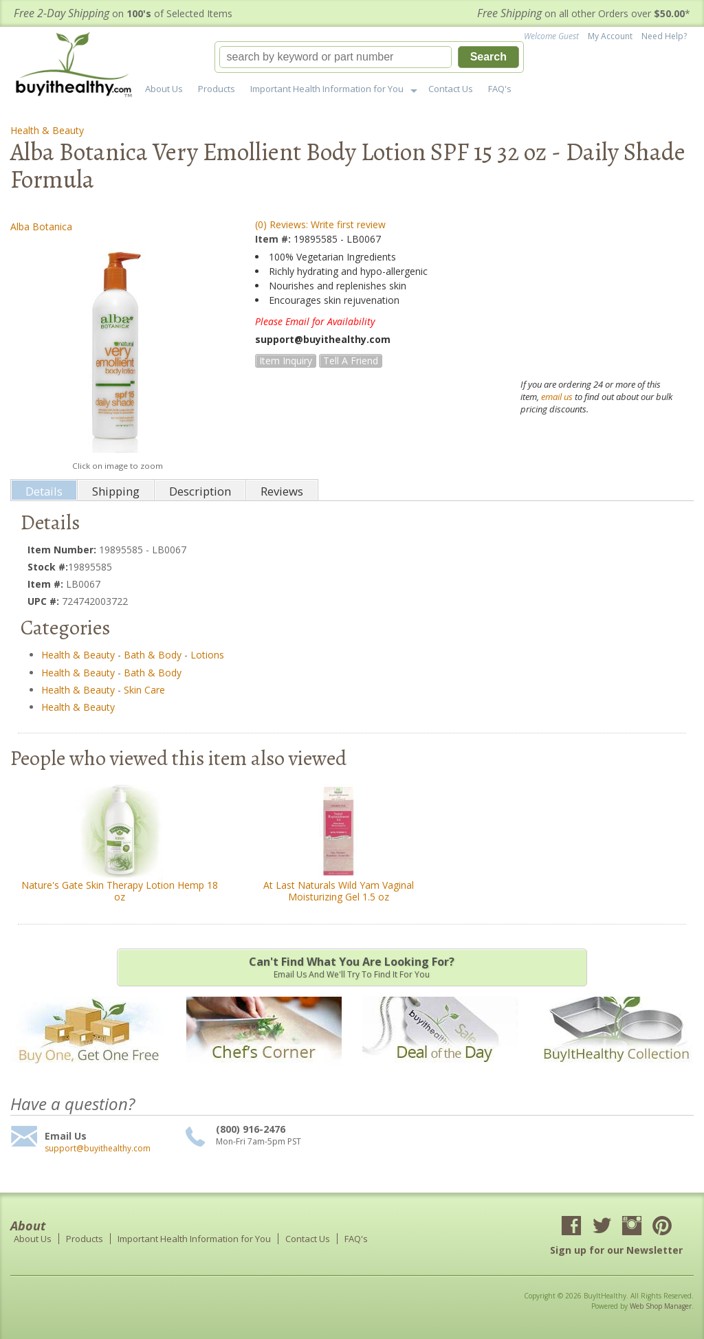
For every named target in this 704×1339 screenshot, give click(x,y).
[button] (369, 57)
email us (557, 396)
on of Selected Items (123, 13)
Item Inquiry (285, 360)
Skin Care (144, 689)
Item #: (274, 238)
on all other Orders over (583, 13)
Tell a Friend (350, 360)
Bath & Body (153, 654)
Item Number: (63, 549)
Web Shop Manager (661, 1306)
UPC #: (45, 601)
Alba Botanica (41, 226)
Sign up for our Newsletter (616, 1250)
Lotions (207, 654)
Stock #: (48, 566)
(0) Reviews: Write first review (320, 224)
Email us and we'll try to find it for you (352, 967)
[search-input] (335, 57)
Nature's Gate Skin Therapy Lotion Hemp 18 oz (119, 890)
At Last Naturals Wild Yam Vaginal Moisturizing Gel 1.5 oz (338, 890)
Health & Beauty (47, 130)
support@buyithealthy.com (98, 1148)
